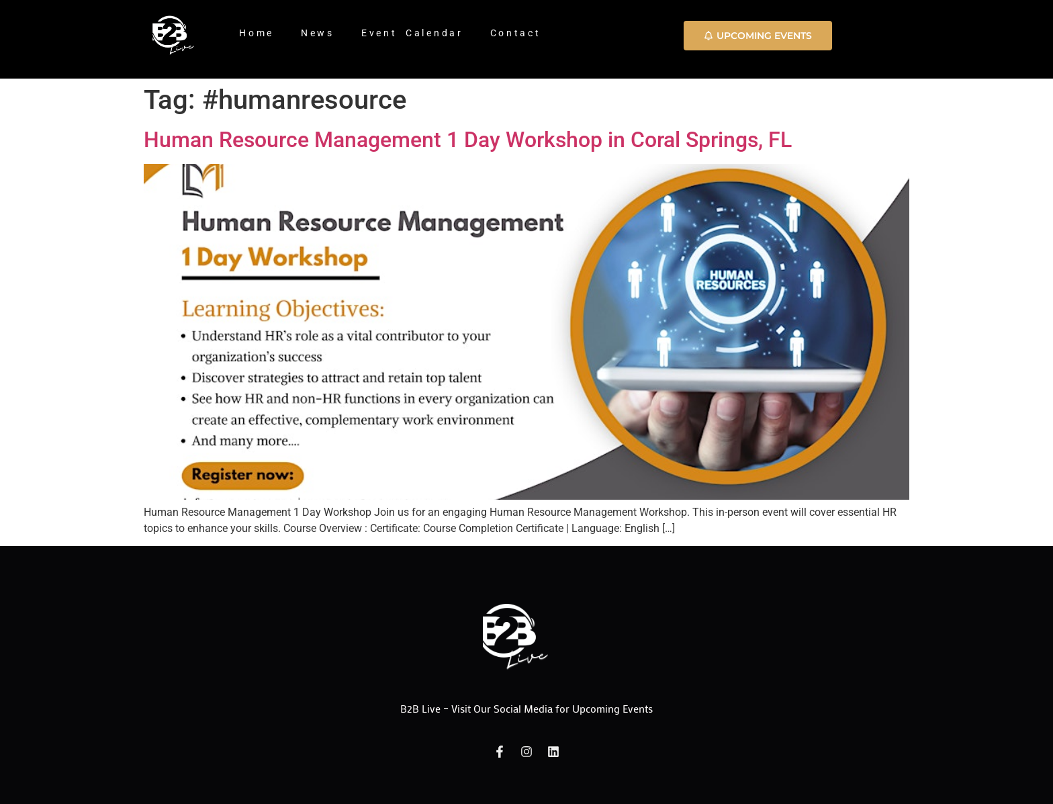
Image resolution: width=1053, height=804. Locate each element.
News (317, 33)
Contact (515, 33)
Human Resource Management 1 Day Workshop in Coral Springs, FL (468, 139)
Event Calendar (412, 33)
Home (256, 33)
